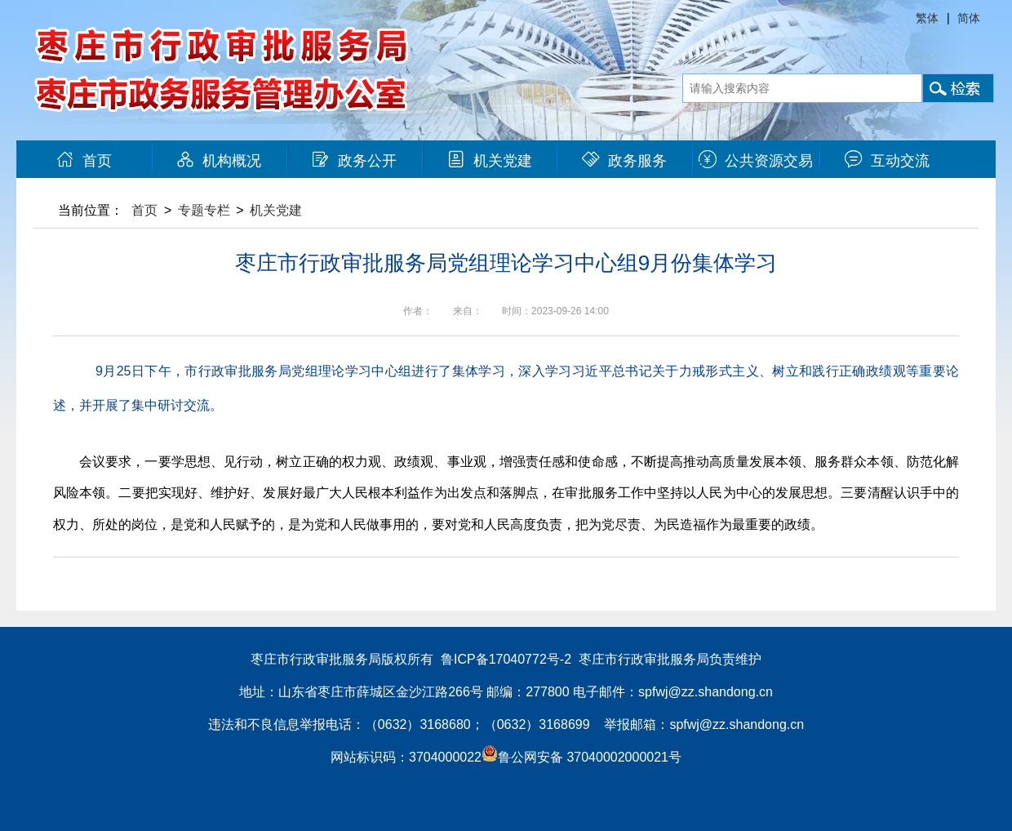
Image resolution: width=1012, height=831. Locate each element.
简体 (968, 17)
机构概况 (218, 161)
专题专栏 (204, 210)
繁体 (927, 17)
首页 (84, 161)
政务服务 (624, 161)
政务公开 (354, 161)
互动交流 (887, 161)
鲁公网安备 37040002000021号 (581, 757)
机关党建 (489, 161)
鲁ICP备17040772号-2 (506, 659)
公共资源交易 (756, 161)
